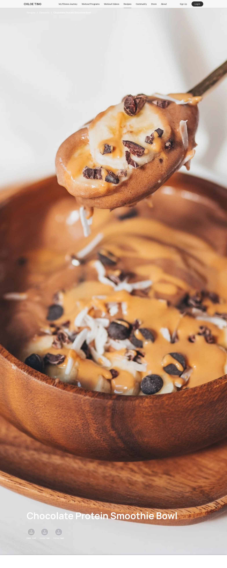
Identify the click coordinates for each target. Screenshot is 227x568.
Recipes (127, 4)
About (164, 4)
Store (154, 4)
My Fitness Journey (68, 4)
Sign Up (183, 4)
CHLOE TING (32, 4)
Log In (197, 4)
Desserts (44, 12)
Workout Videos (111, 4)
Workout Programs (91, 4)
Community (141, 4)
